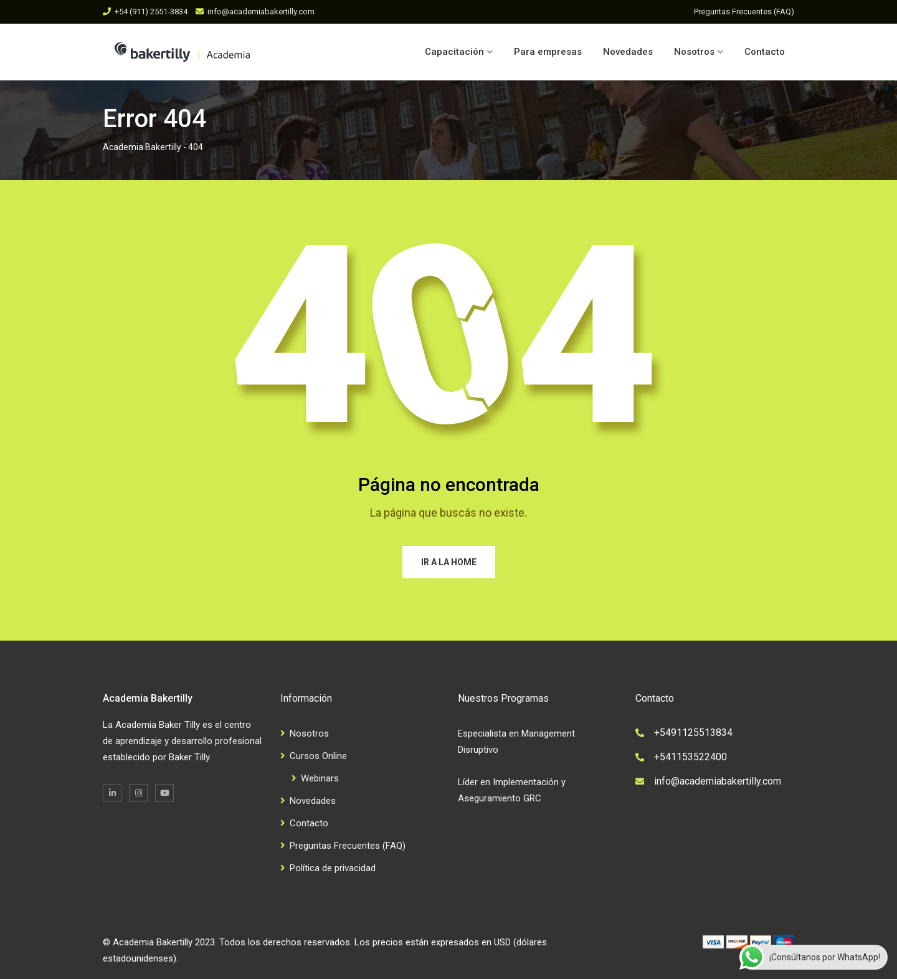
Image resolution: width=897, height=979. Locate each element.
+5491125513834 (693, 732)
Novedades (628, 51)
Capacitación (454, 51)
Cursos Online (318, 756)
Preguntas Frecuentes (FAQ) (744, 11)
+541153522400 (690, 757)
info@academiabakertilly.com (261, 11)
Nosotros (694, 51)
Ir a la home (449, 562)
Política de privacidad (333, 868)
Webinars (320, 778)
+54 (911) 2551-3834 (151, 11)
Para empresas (548, 51)
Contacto (764, 51)
